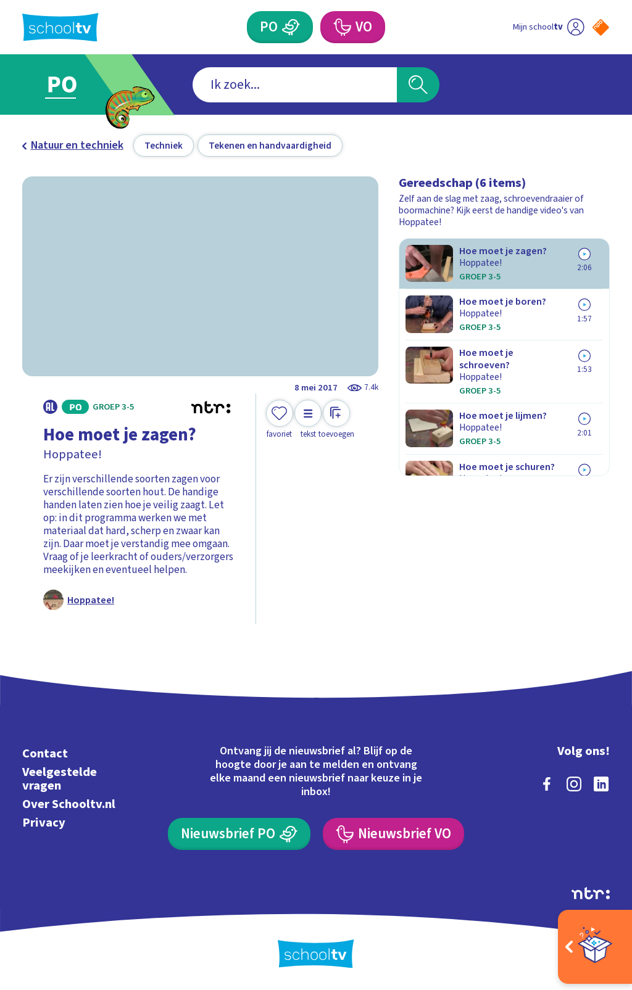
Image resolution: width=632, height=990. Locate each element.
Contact (45, 753)
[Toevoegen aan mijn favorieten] (279, 420)
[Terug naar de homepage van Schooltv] (60, 27)
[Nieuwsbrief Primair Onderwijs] (239, 834)
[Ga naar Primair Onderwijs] (80, 84)
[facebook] (546, 784)
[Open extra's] (595, 947)
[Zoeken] (418, 84)
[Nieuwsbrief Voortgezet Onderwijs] (393, 834)
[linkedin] (601, 784)
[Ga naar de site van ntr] (591, 893)
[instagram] (574, 784)
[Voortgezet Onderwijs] (352, 27)
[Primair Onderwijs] (279, 27)
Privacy (43, 822)
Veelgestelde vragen (59, 778)
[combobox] (295, 84)
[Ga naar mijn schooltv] (548, 27)
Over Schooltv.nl (68, 804)
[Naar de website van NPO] (601, 27)
